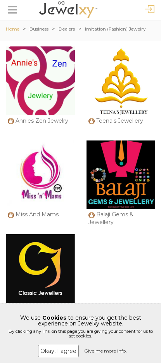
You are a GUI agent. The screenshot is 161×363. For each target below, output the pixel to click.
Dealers (67, 29)
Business (38, 29)
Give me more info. (105, 351)
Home (12, 29)
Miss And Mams (37, 214)
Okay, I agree (58, 351)
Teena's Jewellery (119, 120)
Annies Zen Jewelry (42, 120)
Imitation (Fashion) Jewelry (115, 29)
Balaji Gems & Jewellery (110, 218)
